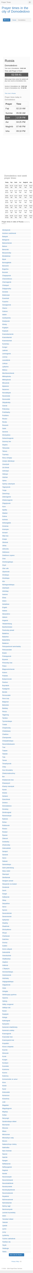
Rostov (4, 829)
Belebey (5, 708)
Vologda (5, 991)
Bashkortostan (7, 627)
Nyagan (5, 1160)
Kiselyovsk (6, 321)
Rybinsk (5, 819)
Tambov (5, 718)
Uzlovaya (5, 471)
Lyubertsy (5, 1235)
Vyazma (5, 998)
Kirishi (4, 1086)
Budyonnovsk (7, 679)
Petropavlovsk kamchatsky (11, 646)
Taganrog (5, 715)
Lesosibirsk (6, 360)
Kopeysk (5, 331)
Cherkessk (6, 936)
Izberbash (5, 588)
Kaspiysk (5, 1014)
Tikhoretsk (5, 448)
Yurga (4, 490)
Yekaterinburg (7, 624)
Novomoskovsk (7, 1193)
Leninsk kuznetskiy (8, 1212)
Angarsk (5, 620)
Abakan (5, 513)
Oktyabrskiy (6, 402)
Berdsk (4, 692)
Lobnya (4, 363)
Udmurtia (5, 549)
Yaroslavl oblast (7, 1219)
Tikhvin (4, 451)
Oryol (4, 565)
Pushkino (5, 415)
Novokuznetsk (7, 1186)
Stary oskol (6, 871)
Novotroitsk (6, 396)
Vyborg (4, 1001)
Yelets (4, 1251)
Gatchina (5, 939)
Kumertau (5, 344)
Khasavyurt (6, 783)
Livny (4, 1232)
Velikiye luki (6, 1007)
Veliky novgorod (7, 1004)
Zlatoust (5, 838)
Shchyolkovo (6, 929)
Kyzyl (4, 1089)
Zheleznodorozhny (8, 773)
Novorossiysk (7, 1177)
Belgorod (5, 702)
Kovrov (4, 1073)
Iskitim (4, 314)
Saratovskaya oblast (9, 1121)
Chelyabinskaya (7, 741)
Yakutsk (5, 1222)
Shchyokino (6, 435)
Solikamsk (5, 897)
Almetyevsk (6, 230)
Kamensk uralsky (8, 1030)
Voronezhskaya (7, 972)
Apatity (4, 510)
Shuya (4, 933)
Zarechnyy (6, 493)
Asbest (4, 611)
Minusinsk (5, 383)
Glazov (4, 308)
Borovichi (5, 266)
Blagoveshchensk (8, 669)
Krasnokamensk (7, 334)
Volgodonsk (6, 985)
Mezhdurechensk (8, 373)
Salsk (4, 428)
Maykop (5, 1112)
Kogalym (5, 327)
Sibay (4, 900)
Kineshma (5, 1099)
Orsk (4, 558)
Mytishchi (5, 386)
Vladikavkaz (6, 959)
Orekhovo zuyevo (8, 555)
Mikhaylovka (6, 376)
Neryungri (5, 1118)
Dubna (4, 516)
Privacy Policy (15, 1261)
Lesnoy (4, 357)
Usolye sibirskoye (8, 461)
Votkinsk (5, 965)
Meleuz (4, 370)
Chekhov (5, 734)
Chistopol (5, 285)
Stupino (5, 445)
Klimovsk (5, 1053)
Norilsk (4, 1173)
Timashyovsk (6, 763)
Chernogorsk (6, 282)
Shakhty (5, 923)
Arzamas (5, 526)
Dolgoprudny (6, 288)
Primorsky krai (7, 663)
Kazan (4, 1011)
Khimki (4, 793)
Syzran (4, 910)
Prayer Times (6, 2)
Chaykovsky (6, 728)
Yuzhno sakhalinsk (8, 1238)
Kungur (4, 347)
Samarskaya (6, 864)
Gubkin (4, 946)
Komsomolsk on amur (9, 1079)
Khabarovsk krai (8, 780)
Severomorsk (6, 916)
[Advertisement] (16, 40)
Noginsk (5, 1170)
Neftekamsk (6, 1164)
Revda (4, 422)
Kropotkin (5, 1043)
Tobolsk (5, 754)
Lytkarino (5, 367)
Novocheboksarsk (8, 744)
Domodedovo (7, 806)
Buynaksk (5, 685)
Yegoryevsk (6, 487)
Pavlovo (5, 682)
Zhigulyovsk (6, 503)
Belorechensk (7, 243)
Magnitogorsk (7, 1108)
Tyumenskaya (7, 721)
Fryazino (5, 301)
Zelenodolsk (6, 848)
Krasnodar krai (7, 1037)
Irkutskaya (5, 578)
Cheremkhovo (7, 279)
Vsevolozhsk (6, 955)
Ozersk (4, 406)
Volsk (4, 988)
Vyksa (4, 480)
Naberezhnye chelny (9, 1144)
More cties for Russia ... (16, 1255)
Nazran (4, 1154)
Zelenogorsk (6, 497)
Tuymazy (5, 454)
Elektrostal (6, 295)
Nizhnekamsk (7, 1203)
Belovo (4, 246)
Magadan (5, 1105)
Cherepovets (6, 737)
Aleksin (4, 617)
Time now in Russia (10, 93)
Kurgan (4, 1060)
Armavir (5, 532)
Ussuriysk (5, 464)
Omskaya (5, 575)
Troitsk (4, 724)
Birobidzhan (6, 256)
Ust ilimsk (5, 467)
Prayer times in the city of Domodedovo (16, 10)
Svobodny (5, 842)
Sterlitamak (6, 877)
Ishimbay (5, 591)
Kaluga (4, 1017)
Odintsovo (5, 552)
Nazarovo (5, 389)
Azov (4, 506)
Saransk (5, 855)
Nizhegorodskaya (8, 585)
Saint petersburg (8, 868)
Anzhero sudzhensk (9, 233)
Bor (3, 776)
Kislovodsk (6, 1092)
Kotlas (4, 1115)
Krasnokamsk (7, 337)
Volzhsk (5, 477)
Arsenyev (5, 529)
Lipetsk (4, 1225)
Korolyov (5, 1063)
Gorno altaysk (7, 949)
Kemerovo (5, 1095)
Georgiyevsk (6, 305)
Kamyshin (5, 1024)
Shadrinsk (5, 926)
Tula (3, 757)
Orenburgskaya (7, 562)
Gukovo (5, 311)
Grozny (4, 942)
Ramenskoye (6, 816)
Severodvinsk (7, 913)
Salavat (4, 861)
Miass (4, 1131)
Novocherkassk (7, 1180)
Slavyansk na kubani (9, 884)
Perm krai (5, 698)
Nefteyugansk (7, 1167)
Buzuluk (5, 272)
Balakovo (5, 643)
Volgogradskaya (7, 981)
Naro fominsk (7, 1151)
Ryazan (5, 835)
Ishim (4, 1216)
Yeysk (4, 1245)
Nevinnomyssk (7, 1209)
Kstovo (4, 672)
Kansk (4, 789)
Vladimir (5, 962)
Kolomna (5, 1076)
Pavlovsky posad (8, 630)
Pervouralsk (6, 695)
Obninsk (5, 542)
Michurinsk (6, 1134)
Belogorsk (5, 240)
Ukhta (4, 545)
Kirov (4, 1082)
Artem (4, 601)
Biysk (4, 259)
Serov (4, 907)
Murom (4, 1141)
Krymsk (4, 1050)
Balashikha (6, 640)
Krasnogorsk (6, 1034)
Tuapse (4, 750)
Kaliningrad (6, 1020)
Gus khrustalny (7, 770)
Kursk (4, 1056)
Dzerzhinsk (6, 799)
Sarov (4, 858)
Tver (3, 747)
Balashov (5, 637)
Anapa (4, 539)
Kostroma (5, 1069)
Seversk (5, 432)
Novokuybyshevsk (8, 1190)
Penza (4, 711)
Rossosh (5, 425)
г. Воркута (5, 968)
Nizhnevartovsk (7, 1199)
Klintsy (4, 324)
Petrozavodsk (7, 650)
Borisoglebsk (6, 262)
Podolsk (5, 676)
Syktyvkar (5, 920)
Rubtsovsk (6, 825)
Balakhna (5, 633)
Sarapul (5, 851)
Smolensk (5, 887)
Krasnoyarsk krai (8, 1040)
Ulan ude (5, 568)
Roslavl (4, 832)
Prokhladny (6, 412)
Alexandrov (6, 614)
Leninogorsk (6, 354)
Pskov (4, 666)
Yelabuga (5, 1248)
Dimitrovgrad (6, 812)
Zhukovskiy (6, 845)
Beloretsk (5, 705)
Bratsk (4, 653)
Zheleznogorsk (7, 500)
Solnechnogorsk (7, 438)
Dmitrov (5, 803)
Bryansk (5, 659)
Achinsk (5, 519)
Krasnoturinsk (7, 341)
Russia (14, 20)
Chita (4, 767)
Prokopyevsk (6, 656)
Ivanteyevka (6, 318)
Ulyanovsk (5, 572)
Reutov (4, 419)
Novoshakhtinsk (7, 1183)
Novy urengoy (7, 458)
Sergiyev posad (7, 881)
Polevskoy (5, 409)
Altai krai (5, 536)
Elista (4, 598)
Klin (3, 581)
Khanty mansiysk (8, 786)
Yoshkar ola (6, 1242)
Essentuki (5, 298)
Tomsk (4, 760)
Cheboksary (6, 731)
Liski (3, 1102)
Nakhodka (5, 1147)
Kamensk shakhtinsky (9, 1027)
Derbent (5, 796)
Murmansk (6, 1125)
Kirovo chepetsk (7, 1047)
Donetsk (5, 292)
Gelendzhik (6, 952)
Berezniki (5, 249)
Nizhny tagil (6, 1206)
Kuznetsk (5, 1066)
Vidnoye (5, 474)
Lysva (4, 1229)
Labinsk (5, 350)
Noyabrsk (5, 1196)
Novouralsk (6, 399)
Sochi (4, 890)
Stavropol (5, 874)
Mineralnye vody (8, 1138)
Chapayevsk (6, 275)
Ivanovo (5, 594)
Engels (4, 607)
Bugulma (5, 269)
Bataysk (5, 236)
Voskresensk (6, 975)
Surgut (4, 894)
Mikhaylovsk (6, 380)
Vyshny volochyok (8, 484)
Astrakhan (5, 604)
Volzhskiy (5, 978)
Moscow (5, 1128)
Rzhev (4, 822)
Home (6, 20)
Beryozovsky (6, 253)
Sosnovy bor (6, 441)
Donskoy (5, 809)
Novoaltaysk (6, 393)
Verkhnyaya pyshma (9, 994)
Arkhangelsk (6, 523)
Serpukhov (6, 903)
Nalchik (4, 1157)
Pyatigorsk (6, 689)
